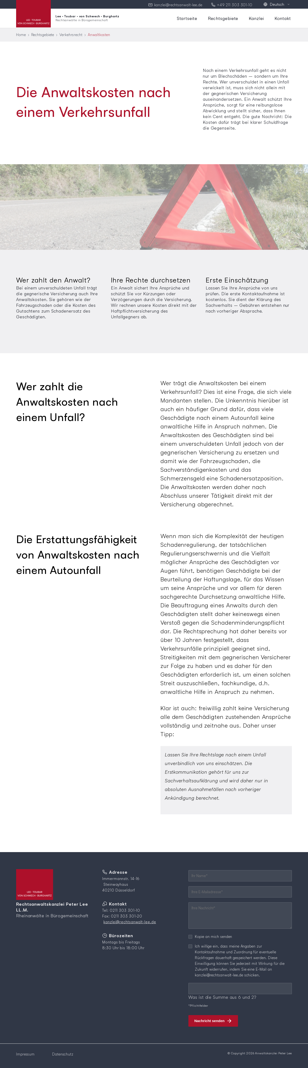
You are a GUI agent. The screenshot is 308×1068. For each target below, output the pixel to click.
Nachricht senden (209, 1020)
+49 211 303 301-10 (234, 4)
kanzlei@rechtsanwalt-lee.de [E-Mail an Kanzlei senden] (178, 4)
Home (21, 34)
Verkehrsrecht (71, 34)
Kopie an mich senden (213, 936)
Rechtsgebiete (223, 17)
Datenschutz (62, 1053)
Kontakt (283, 17)
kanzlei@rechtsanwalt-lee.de (129, 921)
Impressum (25, 1053)
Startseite (187, 17)
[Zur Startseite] (67, 17)
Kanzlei (256, 17)
